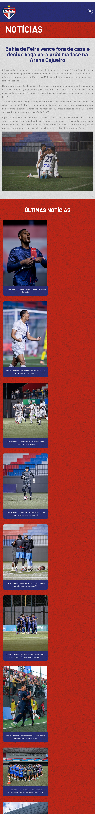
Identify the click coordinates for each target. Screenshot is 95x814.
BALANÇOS (28, 795)
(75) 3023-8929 (25, 752)
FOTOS (59, 795)
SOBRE (19, 795)
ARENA (66, 795)
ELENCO (52, 795)
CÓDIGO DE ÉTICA (40, 795)
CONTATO (75, 795)
